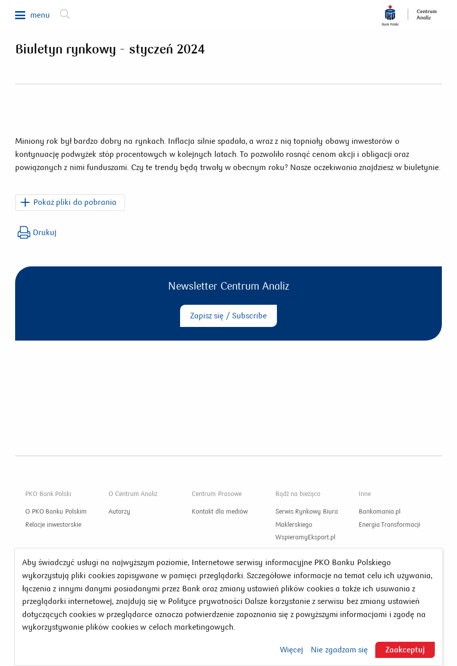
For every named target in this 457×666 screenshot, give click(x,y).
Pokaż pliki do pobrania (75, 202)
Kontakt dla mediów (219, 512)
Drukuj (37, 232)
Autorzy (119, 512)
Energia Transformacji (390, 525)
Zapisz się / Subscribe (228, 315)
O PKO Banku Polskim (56, 512)
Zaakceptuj (405, 649)
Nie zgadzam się (339, 650)
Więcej (291, 650)
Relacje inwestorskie (53, 525)
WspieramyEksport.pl (305, 537)
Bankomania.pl (380, 512)
